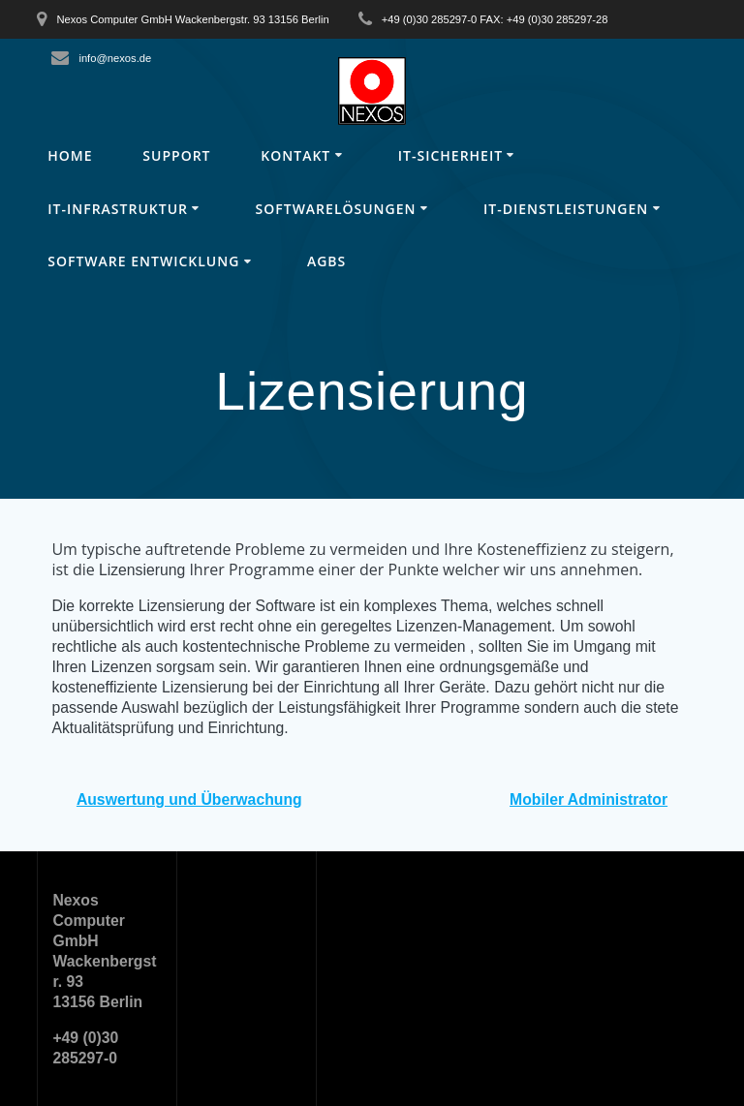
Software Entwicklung (143, 261)
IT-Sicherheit (450, 155)
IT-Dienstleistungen (565, 209)
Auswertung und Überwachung (189, 799)
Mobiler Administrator (588, 799)
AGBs (326, 261)
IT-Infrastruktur (117, 209)
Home (69, 155)
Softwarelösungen (336, 209)
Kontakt (295, 155)
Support (176, 155)
